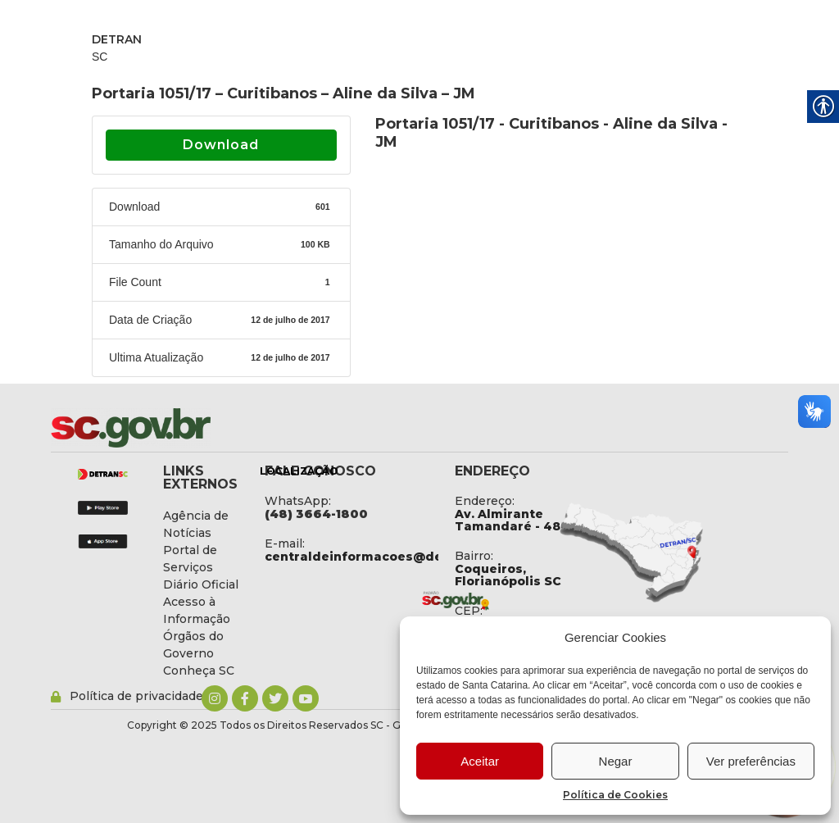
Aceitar (479, 761)
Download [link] (221, 144)
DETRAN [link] (117, 39)
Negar (616, 761)
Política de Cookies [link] (615, 795)
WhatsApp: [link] (298, 500)
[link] (174, 428)
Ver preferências (751, 761)
